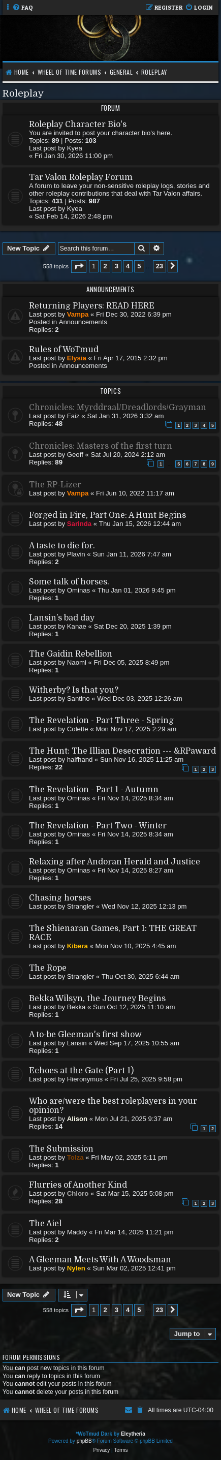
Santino (78, 698)
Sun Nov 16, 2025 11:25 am (141, 759)
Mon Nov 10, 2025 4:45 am (136, 946)
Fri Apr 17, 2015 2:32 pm (131, 358)
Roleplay (23, 93)
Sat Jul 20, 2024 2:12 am (127, 454)
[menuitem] (22, 8)
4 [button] (128, 266)
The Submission (61, 1149)
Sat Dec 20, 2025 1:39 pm (133, 626)
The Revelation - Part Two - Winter (98, 825)
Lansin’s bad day (61, 618)
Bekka (76, 1007)
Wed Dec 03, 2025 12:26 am (139, 698)
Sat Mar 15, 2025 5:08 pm (134, 1193)
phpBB (84, 1441)
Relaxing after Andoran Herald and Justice (114, 861)
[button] (78, 266)
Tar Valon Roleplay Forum (81, 177)
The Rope (48, 968)
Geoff (75, 454)
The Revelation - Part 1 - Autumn (94, 789)
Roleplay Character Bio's (78, 124)
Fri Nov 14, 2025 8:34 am (135, 798)
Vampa (78, 314)
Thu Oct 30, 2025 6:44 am (140, 976)
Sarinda (79, 523)
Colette (77, 729)
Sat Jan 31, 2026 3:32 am (125, 416)
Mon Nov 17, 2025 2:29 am (136, 729)
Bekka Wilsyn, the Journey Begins (97, 998)
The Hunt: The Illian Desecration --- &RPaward (122, 751)
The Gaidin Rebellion (70, 654)
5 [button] (139, 266)
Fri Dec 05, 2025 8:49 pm (132, 662)
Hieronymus (85, 1079)
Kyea (74, 148)
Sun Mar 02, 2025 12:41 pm (134, 1268)
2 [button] (105, 266)
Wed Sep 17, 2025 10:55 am (136, 1043)
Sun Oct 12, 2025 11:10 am (134, 1007)
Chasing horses (60, 898)
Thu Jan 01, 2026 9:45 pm (137, 590)
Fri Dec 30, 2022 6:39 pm (134, 314)
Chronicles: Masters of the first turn (100, 446)
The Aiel (45, 1223)
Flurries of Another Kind (78, 1185)
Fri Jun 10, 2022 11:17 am (135, 493)
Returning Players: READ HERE (91, 305)
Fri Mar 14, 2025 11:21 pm (133, 1232)
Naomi (76, 662)
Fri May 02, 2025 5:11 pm (129, 1157)
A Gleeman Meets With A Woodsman (100, 1259)
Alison (77, 1119)
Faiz (73, 416)
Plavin (76, 554)
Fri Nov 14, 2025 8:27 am (135, 870)
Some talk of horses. (69, 581)
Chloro (78, 1193)
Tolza (75, 1157)
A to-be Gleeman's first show (85, 1034)
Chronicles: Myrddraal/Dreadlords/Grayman (117, 407)
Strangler (80, 906)
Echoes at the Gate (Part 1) (81, 1070)
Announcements (83, 322)
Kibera (77, 946)
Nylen (76, 1268)
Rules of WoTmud (64, 349)
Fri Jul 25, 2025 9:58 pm (146, 1079)
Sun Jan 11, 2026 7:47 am (131, 554)
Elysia (76, 358)
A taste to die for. (62, 545)
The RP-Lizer (55, 484)
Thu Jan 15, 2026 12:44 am (140, 523)
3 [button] (116, 266)
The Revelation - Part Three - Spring (101, 720)
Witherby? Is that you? (73, 690)
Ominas (78, 590)
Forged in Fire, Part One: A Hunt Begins (107, 515)
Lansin (77, 1043)
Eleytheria (133, 1434)
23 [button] (159, 266)
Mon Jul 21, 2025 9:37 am (134, 1119)
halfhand (80, 759)
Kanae (76, 626)
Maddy (77, 1232)
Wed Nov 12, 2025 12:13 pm (144, 906)
